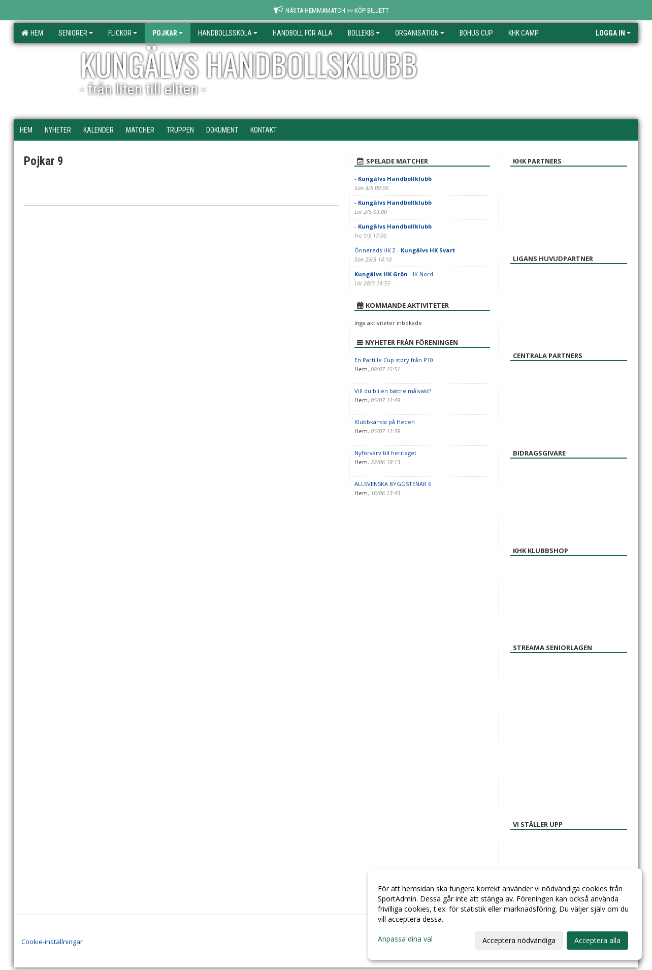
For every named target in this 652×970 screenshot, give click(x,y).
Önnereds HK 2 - (404, 250)
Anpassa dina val (405, 939)
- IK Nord (393, 274)
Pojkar (167, 33)
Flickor (122, 33)
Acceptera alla (597, 940)
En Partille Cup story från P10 (393, 360)
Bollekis (364, 33)
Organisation (419, 33)
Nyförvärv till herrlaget (385, 453)
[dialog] (505, 914)
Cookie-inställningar (52, 941)
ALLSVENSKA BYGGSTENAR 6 (392, 484)
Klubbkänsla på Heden (384, 422)
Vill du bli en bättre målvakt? (392, 391)
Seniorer (75, 33)
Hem (32, 33)
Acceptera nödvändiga (519, 940)
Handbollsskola (227, 33)
